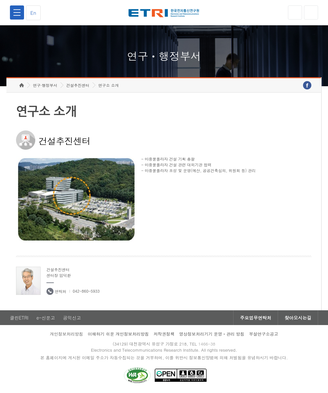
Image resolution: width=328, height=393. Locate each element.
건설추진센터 (77, 85)
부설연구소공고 (263, 334)
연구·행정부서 (45, 85)
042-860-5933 (86, 291)
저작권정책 (163, 334)
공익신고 (72, 317)
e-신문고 (46, 317)
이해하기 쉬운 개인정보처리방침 (118, 334)
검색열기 (311, 12)
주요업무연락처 (255, 317)
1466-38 (206, 344)
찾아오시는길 (297, 317)
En (33, 12)
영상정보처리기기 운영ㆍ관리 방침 (211, 334)
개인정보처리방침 (66, 334)
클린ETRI (19, 317)
